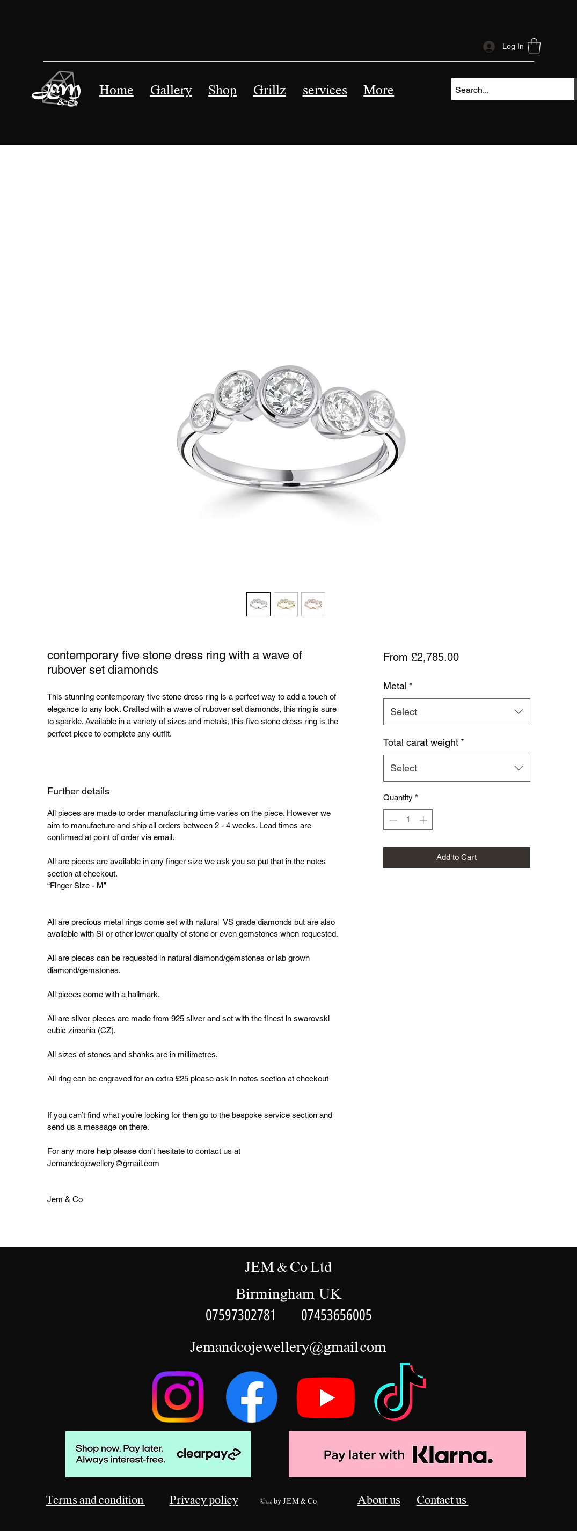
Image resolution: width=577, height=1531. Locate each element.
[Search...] (503, 90)
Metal (398, 685)
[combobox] (456, 711)
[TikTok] (400, 1397)
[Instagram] (177, 1397)
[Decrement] (392, 820)
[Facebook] (251, 1397)
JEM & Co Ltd (288, 1267)
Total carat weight (423, 742)
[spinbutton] (408, 820)
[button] (324, 90)
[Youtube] (325, 1397)
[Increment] (424, 820)
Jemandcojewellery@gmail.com (288, 1347)
